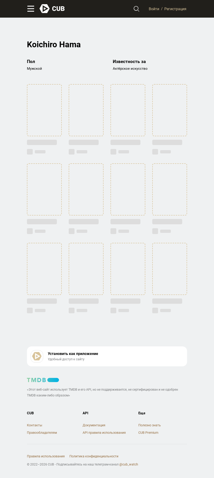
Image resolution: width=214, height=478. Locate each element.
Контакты (34, 425)
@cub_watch (128, 464)
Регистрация (175, 8)
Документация (94, 425)
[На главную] (52, 8)
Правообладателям (42, 432)
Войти (154, 8)
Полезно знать (149, 425)
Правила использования (46, 456)
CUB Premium (148, 432)
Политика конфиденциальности (93, 456)
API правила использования (104, 432)
